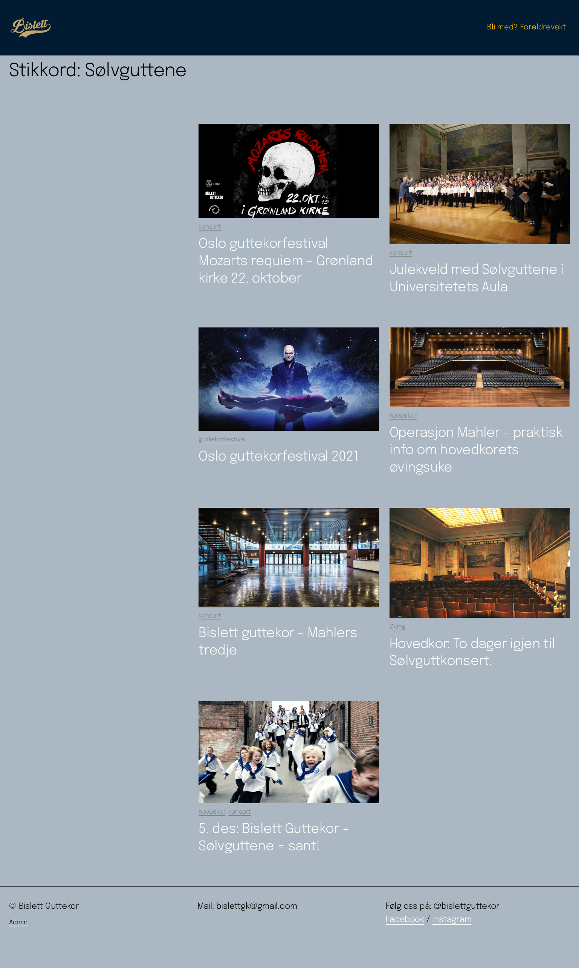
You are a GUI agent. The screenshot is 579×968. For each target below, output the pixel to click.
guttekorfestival (222, 439)
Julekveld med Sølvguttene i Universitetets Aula (477, 278)
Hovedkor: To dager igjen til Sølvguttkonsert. (472, 653)
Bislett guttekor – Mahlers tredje (278, 642)
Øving (398, 627)
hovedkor (403, 416)
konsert (210, 227)
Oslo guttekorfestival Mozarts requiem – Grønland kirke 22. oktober (286, 261)
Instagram (451, 920)
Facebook (405, 920)
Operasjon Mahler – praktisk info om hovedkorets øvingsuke (476, 450)
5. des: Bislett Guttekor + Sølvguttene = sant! (274, 837)
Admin (18, 922)
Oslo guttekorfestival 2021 (278, 457)
